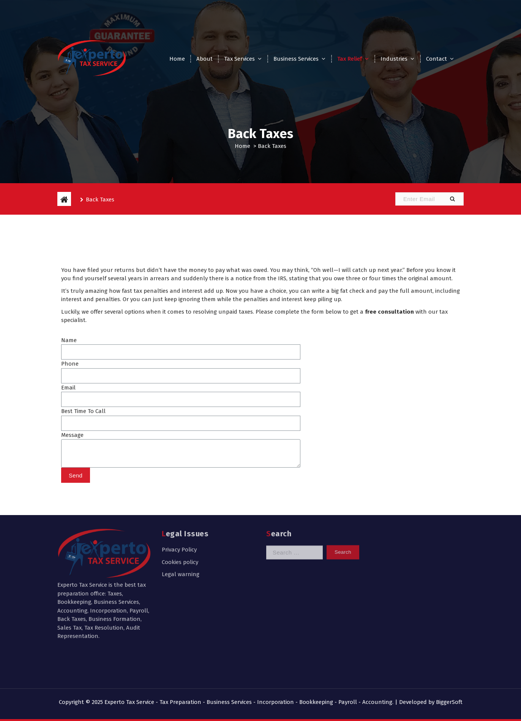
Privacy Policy (179, 501)
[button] (452, 199)
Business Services (296, 58)
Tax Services (239, 58)
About (204, 58)
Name (69, 391)
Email (68, 438)
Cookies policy (180, 514)
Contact (436, 58)
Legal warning (180, 526)
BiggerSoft (449, 702)
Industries (393, 58)
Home (177, 58)
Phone (70, 414)
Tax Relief (349, 58)
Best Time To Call (83, 462)
